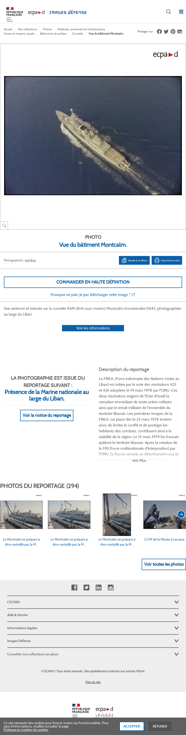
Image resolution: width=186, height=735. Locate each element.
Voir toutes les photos (164, 564)
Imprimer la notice (167, 260)
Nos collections (27, 29)
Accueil (8, 29)
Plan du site (93, 682)
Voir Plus (139, 460)
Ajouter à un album (134, 260)
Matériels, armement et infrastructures (81, 29)
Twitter (86, 588)
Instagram (111, 588)
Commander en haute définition (93, 282)
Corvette (77, 33)
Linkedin (98, 588)
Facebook (74, 588)
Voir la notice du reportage (47, 415)
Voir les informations (93, 328)
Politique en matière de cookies (26, 730)
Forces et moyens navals (19, 33)
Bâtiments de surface (53, 33)
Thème (47, 29)
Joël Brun (30, 260)
